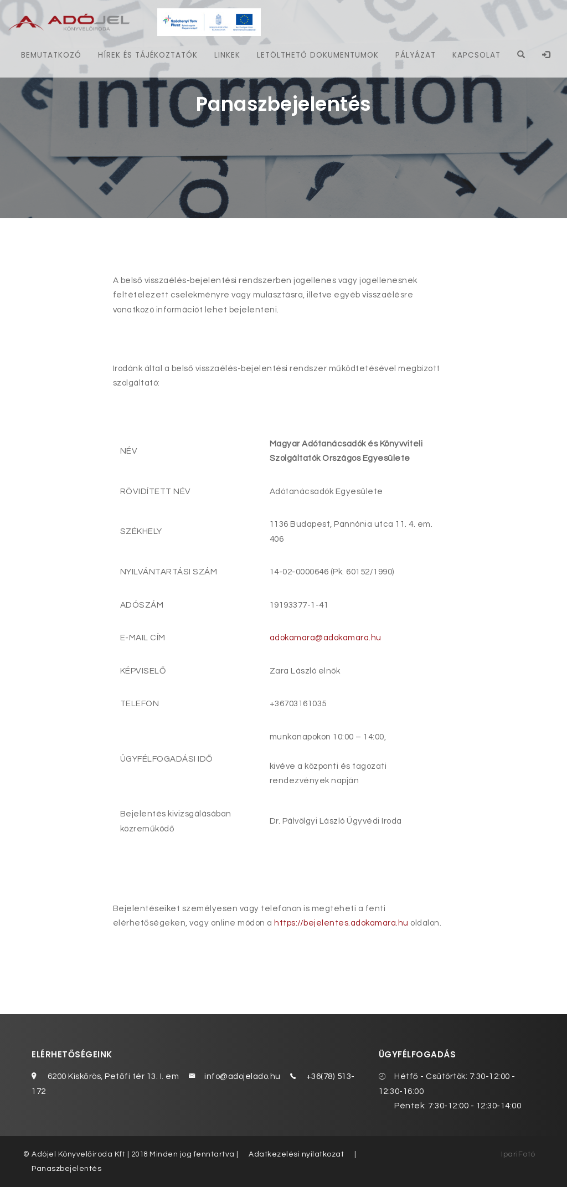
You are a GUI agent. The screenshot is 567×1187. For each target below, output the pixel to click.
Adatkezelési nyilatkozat (296, 1154)
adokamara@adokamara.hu (326, 638)
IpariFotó (518, 1154)
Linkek (227, 55)
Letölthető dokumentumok (318, 55)
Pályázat (415, 55)
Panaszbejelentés (66, 1169)
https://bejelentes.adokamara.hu (341, 923)
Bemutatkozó (50, 55)
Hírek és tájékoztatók (147, 55)
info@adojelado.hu (242, 1076)
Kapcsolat (476, 55)
